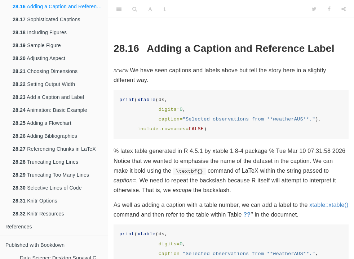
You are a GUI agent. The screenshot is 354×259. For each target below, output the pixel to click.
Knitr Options (35, 201)
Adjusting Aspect (39, 58)
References (18, 227)
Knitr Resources (38, 214)
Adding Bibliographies (45, 136)
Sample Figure (37, 45)
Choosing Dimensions (45, 71)
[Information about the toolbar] (164, 9)
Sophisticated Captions (46, 19)
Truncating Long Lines (45, 162)
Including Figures (40, 32)
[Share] (343, 9)
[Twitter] (314, 9)
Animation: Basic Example (50, 110)
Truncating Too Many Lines (51, 175)
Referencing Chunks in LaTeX (54, 149)
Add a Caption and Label (48, 97)
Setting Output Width (44, 84)
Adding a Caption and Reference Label (60, 6)
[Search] (134, 9)
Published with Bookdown (35, 245)
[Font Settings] (150, 9)
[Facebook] (329, 9)
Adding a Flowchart (42, 123)
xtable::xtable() (328, 205)
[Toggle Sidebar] (119, 9)
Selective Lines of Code (47, 188)
